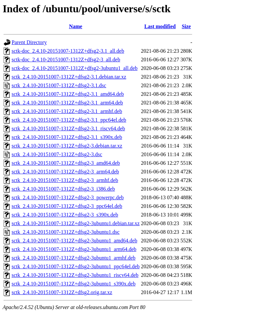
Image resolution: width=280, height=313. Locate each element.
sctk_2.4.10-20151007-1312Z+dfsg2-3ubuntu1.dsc (66, 232)
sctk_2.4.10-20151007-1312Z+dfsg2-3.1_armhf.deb (67, 111)
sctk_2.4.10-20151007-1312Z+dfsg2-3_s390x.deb (65, 215)
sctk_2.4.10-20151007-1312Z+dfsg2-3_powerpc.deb (68, 197)
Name (75, 26)
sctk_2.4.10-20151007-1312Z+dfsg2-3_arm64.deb (65, 171)
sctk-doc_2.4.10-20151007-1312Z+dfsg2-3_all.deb (66, 59)
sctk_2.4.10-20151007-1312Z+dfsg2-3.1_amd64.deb (68, 94)
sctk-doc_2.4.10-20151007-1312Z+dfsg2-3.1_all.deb (68, 51)
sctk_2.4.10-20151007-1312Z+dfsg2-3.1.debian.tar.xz (69, 77)
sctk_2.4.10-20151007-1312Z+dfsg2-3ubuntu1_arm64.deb (74, 249)
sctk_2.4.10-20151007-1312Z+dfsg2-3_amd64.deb (66, 163)
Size (186, 26)
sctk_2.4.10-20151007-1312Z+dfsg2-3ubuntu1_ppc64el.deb (76, 266)
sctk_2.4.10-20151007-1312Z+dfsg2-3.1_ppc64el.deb (69, 120)
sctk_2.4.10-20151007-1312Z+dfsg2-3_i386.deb (63, 189)
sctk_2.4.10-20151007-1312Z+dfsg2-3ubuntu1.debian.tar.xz (76, 223)
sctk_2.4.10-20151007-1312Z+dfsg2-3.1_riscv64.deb (68, 128)
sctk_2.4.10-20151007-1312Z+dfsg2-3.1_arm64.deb (67, 102)
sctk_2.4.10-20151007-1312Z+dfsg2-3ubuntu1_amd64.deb (74, 240)
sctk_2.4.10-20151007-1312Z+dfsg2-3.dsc (57, 154)
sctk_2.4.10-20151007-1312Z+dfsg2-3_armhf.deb (65, 180)
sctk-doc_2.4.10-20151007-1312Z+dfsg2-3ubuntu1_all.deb (75, 68)
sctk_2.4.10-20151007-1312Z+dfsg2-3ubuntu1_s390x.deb (74, 283)
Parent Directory (29, 42)
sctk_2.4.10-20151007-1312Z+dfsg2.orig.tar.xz (62, 292)
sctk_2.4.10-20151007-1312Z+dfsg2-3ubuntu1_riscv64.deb (75, 275)
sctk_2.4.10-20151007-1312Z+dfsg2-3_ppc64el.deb (67, 206)
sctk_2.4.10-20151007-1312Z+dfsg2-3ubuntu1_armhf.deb (74, 258)
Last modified (160, 26)
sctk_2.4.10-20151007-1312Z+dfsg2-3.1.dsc (59, 85)
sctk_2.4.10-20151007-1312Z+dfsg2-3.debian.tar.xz (67, 146)
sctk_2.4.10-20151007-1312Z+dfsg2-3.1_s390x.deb (67, 137)
